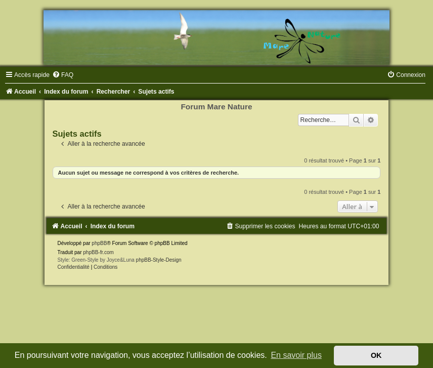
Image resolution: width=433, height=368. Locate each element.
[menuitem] (62, 74)
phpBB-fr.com (98, 252)
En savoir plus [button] (296, 355)
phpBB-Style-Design (159, 260)
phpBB (99, 243)
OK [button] (376, 355)
